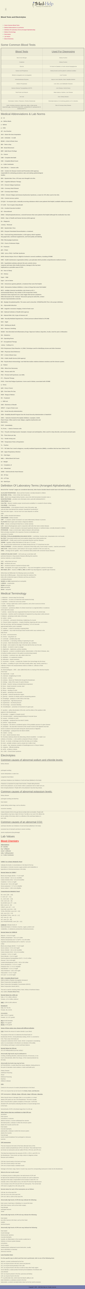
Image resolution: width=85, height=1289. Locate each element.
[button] (6, 9)
